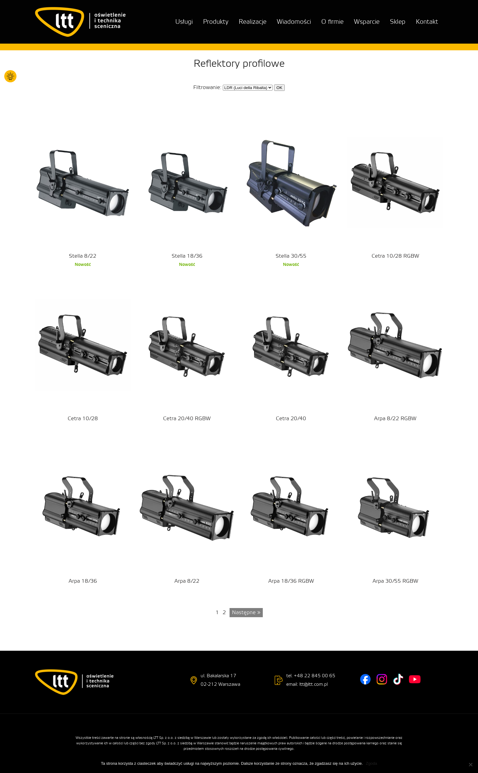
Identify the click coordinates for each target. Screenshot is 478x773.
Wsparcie (367, 22)
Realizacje (252, 22)
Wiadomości (294, 22)
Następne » (246, 612)
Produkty (215, 22)
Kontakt (427, 22)
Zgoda (371, 763)
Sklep (397, 22)
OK (279, 87)
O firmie (332, 22)
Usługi (184, 22)
